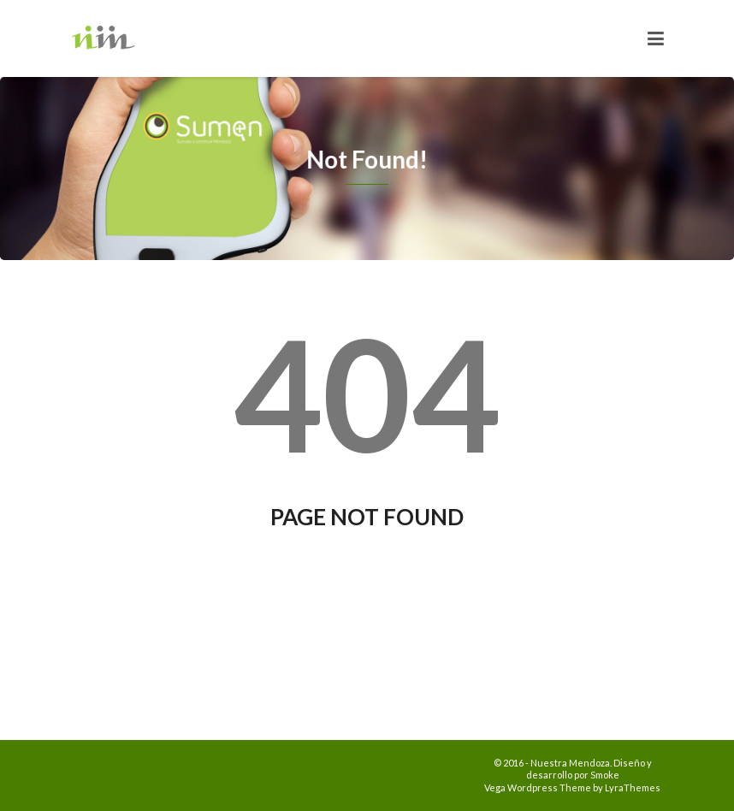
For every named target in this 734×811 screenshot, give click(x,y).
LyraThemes (632, 787)
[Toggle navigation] (655, 38)
